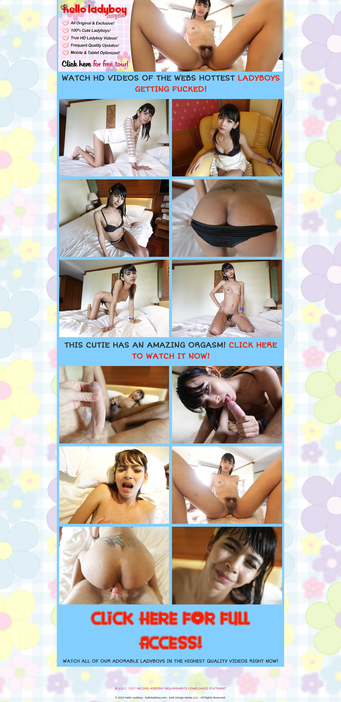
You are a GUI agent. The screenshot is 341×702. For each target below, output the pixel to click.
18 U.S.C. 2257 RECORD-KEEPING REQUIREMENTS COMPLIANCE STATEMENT (170, 688)
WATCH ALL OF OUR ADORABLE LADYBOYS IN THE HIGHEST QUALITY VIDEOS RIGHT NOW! (170, 661)
